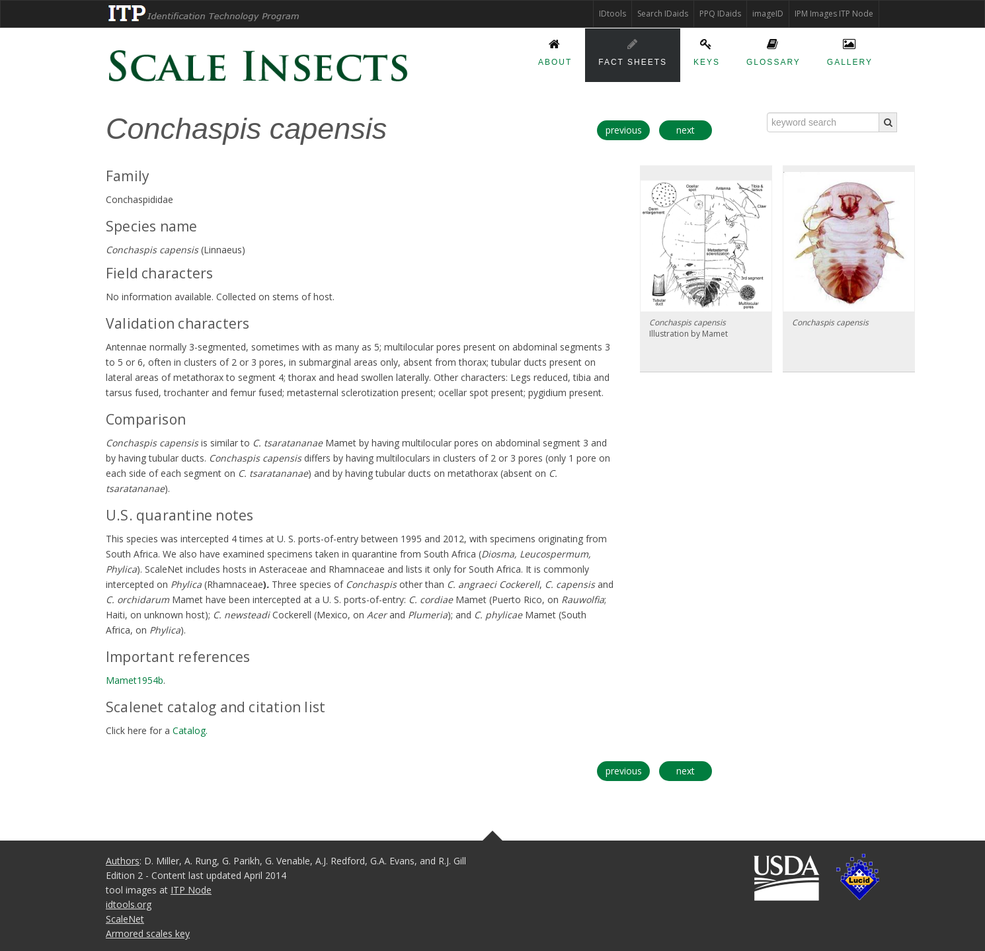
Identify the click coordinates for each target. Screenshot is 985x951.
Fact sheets (632, 50)
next (685, 130)
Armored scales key (148, 933)
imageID (767, 13)
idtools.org (128, 904)
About (555, 50)
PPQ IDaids (720, 13)
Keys (706, 50)
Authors (122, 860)
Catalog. (190, 730)
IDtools (612, 13)
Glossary (773, 50)
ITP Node (191, 890)
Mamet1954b (134, 680)
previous (624, 130)
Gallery (850, 50)
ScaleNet (125, 919)
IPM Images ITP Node (834, 13)
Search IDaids (662, 13)
